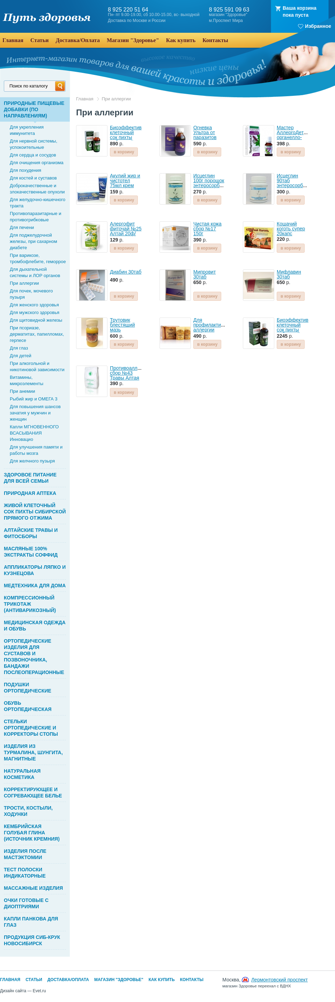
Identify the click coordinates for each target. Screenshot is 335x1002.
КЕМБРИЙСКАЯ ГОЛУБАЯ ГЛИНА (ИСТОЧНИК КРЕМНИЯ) (32, 833)
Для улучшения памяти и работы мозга (36, 450)
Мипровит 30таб (204, 274)
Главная (84, 99)
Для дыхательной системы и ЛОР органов (35, 272)
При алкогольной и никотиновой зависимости (37, 366)
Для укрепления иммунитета (27, 130)
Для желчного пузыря (32, 461)
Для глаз (19, 348)
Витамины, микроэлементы (26, 380)
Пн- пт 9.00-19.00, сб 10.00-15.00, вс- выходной (154, 15)
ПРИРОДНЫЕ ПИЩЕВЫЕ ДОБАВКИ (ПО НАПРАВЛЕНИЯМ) (34, 109)
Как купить (162, 979)
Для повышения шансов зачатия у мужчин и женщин (35, 413)
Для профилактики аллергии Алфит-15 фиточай (209, 329)
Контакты (191, 979)
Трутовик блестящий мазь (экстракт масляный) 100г (122, 332)
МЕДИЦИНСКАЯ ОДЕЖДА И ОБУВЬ (35, 626)
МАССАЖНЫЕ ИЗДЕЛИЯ (33, 888)
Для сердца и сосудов (33, 155)
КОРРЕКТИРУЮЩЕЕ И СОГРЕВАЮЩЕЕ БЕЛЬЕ (33, 792)
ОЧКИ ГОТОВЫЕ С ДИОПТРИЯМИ (26, 903)
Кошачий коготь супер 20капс (291, 228)
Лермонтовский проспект (279, 979)
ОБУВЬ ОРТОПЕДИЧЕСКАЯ (28, 706)
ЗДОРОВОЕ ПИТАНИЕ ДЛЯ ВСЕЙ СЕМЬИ (30, 478)
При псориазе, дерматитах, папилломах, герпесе (37, 334)
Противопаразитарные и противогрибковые (35, 216)
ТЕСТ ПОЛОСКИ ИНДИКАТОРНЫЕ (25, 873)
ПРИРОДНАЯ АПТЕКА (30, 493)
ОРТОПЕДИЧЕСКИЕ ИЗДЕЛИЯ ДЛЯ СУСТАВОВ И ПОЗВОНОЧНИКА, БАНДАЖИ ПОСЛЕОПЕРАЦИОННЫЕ (34, 656)
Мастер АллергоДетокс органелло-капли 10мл (294, 135)
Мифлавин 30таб (289, 274)
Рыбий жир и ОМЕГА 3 (34, 398)
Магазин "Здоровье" (118, 979)
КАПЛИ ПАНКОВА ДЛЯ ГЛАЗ (31, 922)
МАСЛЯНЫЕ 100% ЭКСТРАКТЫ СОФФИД (31, 552)
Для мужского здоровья (34, 312)
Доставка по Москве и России (136, 20)
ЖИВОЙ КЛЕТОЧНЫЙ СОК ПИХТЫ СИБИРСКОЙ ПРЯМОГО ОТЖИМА (35, 512)
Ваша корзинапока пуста (300, 11)
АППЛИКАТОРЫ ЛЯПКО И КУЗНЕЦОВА (35, 570)
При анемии (22, 391)
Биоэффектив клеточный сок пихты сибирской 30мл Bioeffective (126, 140)
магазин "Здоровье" (228, 15)
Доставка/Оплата (68, 979)
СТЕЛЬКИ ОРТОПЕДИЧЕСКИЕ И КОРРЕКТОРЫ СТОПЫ (31, 728)
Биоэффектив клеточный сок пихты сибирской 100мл (292, 329)
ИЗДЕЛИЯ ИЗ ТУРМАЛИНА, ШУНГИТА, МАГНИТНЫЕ (33, 752)
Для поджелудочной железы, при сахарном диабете (33, 241)
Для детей (20, 355)
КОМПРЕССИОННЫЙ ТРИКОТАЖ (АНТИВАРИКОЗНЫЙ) (30, 604)
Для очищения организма (37, 162)
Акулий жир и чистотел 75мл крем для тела (125, 183)
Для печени (22, 227)
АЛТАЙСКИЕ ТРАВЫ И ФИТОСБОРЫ (31, 533)
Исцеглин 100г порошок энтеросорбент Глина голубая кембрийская (210, 188)
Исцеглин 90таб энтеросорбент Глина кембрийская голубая (294, 188)
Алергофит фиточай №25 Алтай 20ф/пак (125, 231)
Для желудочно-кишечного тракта (37, 202)
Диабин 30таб (125, 272)
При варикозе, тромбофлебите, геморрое (38, 258)
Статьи (33, 979)
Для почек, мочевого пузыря (31, 294)
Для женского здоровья (34, 304)
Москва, (265, 982)
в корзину (124, 152)
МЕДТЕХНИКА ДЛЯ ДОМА (35, 585)
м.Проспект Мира (226, 20)
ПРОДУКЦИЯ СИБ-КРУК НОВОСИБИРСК (32, 940)
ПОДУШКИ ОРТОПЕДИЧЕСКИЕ (27, 688)
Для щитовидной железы (36, 320)
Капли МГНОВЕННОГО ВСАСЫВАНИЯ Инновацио (34, 433)
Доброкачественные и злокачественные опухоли (37, 188)
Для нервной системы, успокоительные (33, 144)
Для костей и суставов (33, 178)
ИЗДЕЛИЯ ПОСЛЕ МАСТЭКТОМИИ (25, 854)
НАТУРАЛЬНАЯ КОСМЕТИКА (22, 774)
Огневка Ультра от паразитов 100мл (205, 135)
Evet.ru (39, 990)
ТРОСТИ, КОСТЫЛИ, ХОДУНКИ (28, 811)
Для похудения (25, 170)
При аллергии (24, 283)
